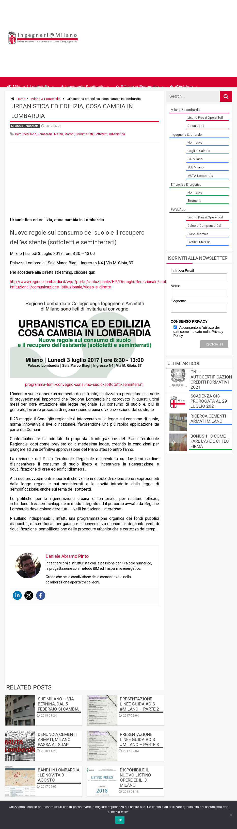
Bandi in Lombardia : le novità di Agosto (59, 775)
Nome (175, 286)
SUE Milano (195, 167)
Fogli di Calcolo (198, 151)
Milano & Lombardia (31, 86)
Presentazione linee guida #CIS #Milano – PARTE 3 (139, 739)
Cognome (178, 301)
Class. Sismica (198, 234)
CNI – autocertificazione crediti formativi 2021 (212, 379)
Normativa (194, 142)
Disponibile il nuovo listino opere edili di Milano (135, 777)
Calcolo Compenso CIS (204, 226)
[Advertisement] (174, 37)
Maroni (69, 134)
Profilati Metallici (199, 242)
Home (21, 99)
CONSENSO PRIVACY (189, 321)
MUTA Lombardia (200, 176)
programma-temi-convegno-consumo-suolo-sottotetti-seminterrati (84, 384)
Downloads (195, 126)
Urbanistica (117, 134)
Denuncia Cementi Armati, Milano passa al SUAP (57, 739)
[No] (230, 814)
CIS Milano (195, 159)
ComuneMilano (25, 134)
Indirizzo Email (182, 271)
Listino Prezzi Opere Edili (205, 117)
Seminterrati (84, 134)
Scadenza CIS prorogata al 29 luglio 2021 (209, 401)
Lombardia (45, 134)
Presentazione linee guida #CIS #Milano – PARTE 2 (139, 704)
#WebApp (184, 86)
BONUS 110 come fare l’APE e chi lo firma (210, 441)
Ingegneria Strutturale (84, 86)
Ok (120, 820)
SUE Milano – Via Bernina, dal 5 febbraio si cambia (58, 704)
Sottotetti (100, 134)
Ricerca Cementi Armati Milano (208, 418)
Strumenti (194, 200)
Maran (58, 134)
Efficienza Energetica (140, 86)
